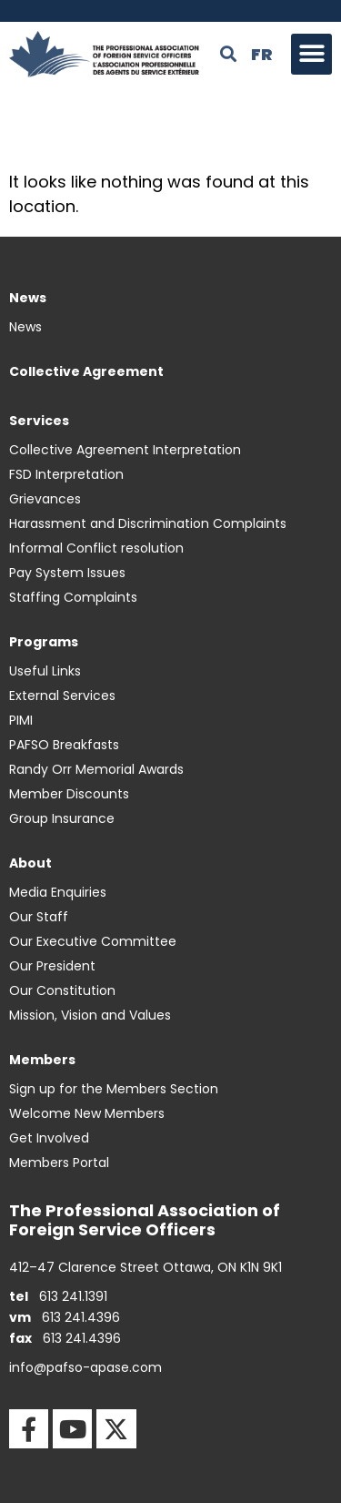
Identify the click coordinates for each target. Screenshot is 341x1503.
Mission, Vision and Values (90, 1015)
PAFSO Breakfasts (64, 745)
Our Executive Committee (92, 941)
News (25, 327)
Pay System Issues (67, 573)
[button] (311, 54)
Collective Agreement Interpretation (125, 450)
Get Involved (49, 1138)
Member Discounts (69, 794)
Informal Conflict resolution (96, 548)
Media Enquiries (57, 892)
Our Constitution (62, 990)
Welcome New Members (87, 1113)
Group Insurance (62, 818)
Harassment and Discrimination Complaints (147, 523)
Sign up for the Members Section (113, 1089)
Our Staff (38, 917)
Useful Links (45, 671)
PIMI (21, 720)
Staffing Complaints (73, 597)
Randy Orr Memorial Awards (96, 769)
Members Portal (59, 1162)
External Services (62, 695)
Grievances (45, 499)
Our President (52, 966)
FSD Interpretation (66, 474)
